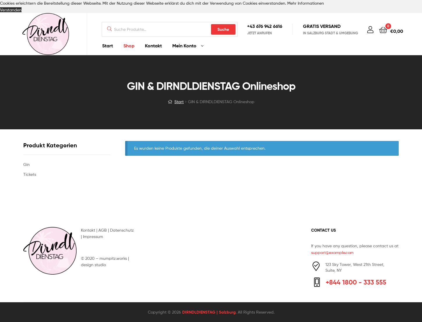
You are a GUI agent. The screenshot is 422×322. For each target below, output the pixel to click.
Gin (26, 164)
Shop (128, 46)
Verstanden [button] (11, 9)
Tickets (29, 174)
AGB (102, 230)
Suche (223, 29)
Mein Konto (184, 46)
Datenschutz (122, 230)
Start (107, 46)
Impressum (93, 236)
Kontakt (153, 46)
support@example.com (332, 252)
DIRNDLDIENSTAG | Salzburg (209, 312)
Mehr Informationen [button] (305, 3)
